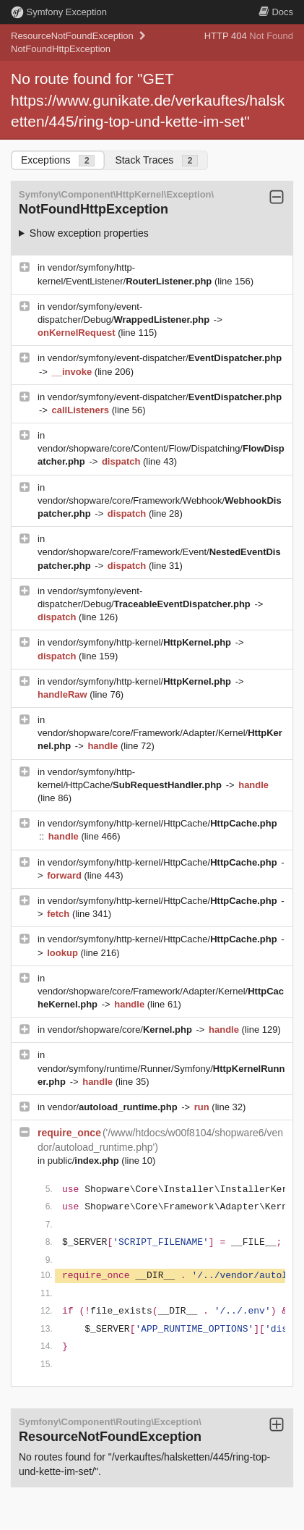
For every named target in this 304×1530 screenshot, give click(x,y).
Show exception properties (89, 233)
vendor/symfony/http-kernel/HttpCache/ (162, 823)
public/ (85, 1160)
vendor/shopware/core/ (121, 1029)
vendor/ (114, 1107)
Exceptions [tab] (58, 160)
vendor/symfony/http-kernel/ (141, 642)
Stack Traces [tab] (156, 160)
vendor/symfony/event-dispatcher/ (165, 357)
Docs (276, 12)
